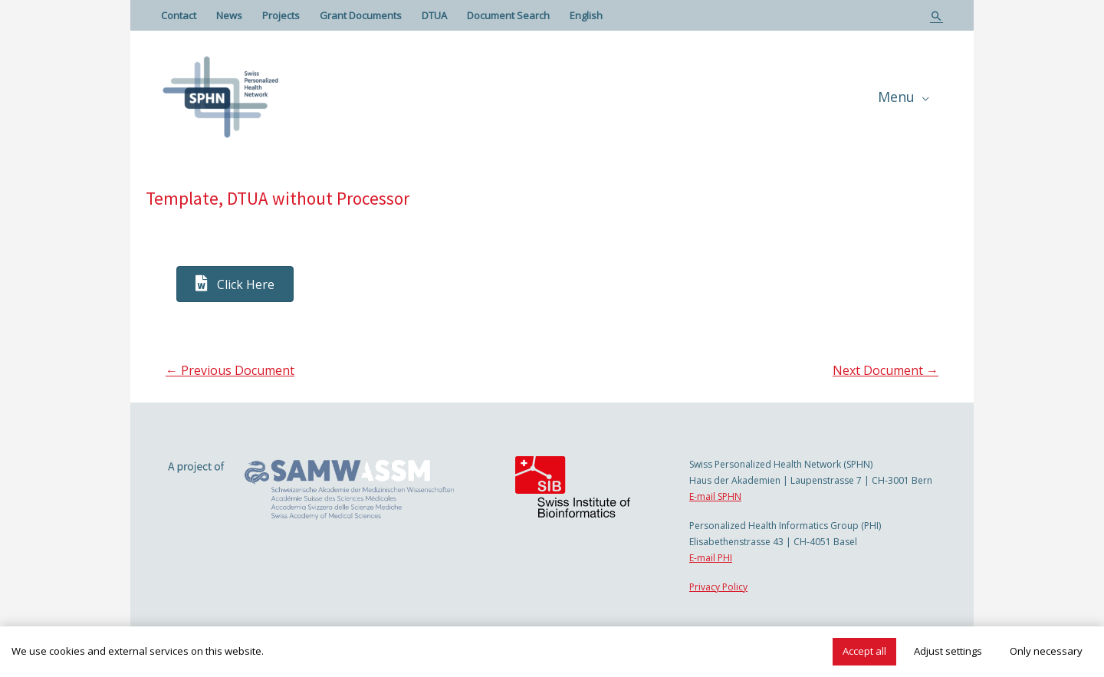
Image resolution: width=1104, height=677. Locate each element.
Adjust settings (948, 651)
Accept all (864, 651)
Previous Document (230, 370)
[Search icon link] (936, 15)
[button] (235, 284)
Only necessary (1046, 651)
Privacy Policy (718, 586)
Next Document (885, 370)
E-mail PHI (710, 557)
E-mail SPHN (715, 496)
